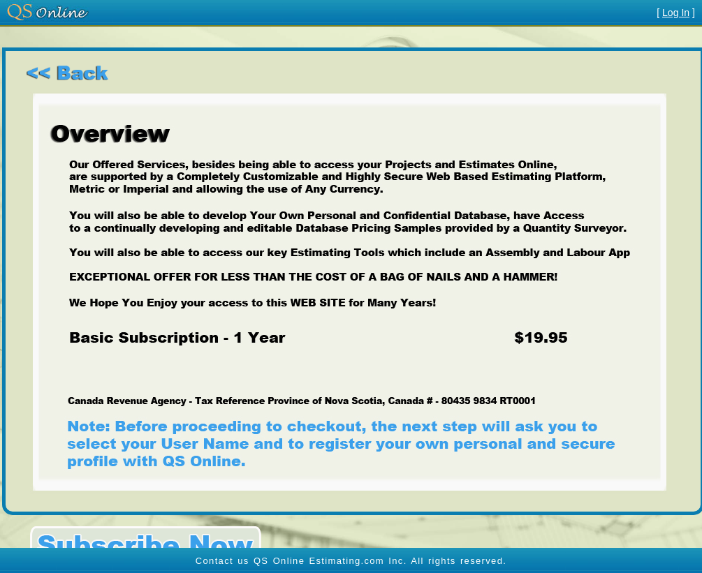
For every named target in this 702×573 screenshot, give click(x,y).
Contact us (222, 561)
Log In (675, 12)
